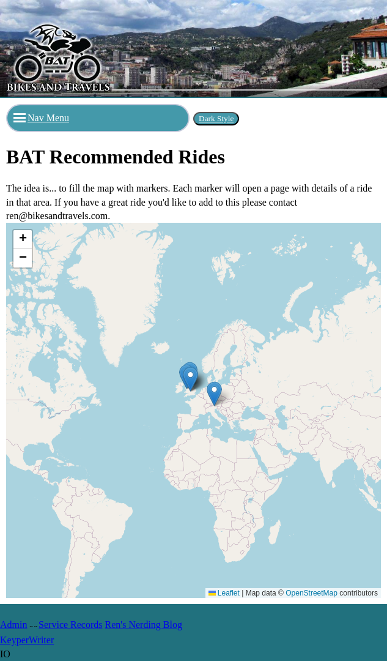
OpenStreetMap (311, 593)
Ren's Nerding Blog (143, 624)
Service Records (70, 624)
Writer (41, 640)
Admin (13, 624)
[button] (214, 393)
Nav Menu (41, 117)
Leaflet (224, 593)
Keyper (14, 640)
